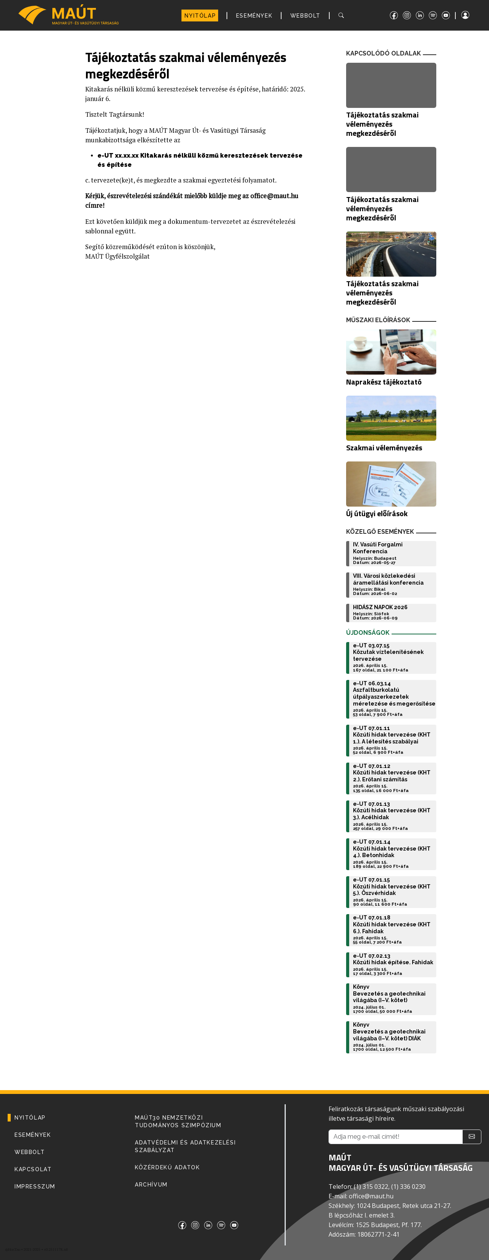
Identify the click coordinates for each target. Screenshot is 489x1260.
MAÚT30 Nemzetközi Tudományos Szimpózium (178, 1121)
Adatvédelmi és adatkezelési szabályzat (185, 1146)
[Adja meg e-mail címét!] (396, 1137)
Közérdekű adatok (167, 1167)
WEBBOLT (305, 16)
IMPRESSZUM (35, 1186)
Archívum (151, 1185)
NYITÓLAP (200, 16)
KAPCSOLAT (33, 1169)
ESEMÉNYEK (254, 16)
